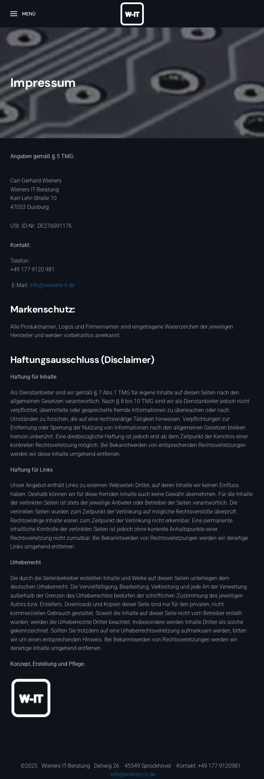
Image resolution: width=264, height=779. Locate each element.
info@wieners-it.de (52, 285)
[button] (22, 13)
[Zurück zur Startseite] (132, 13)
